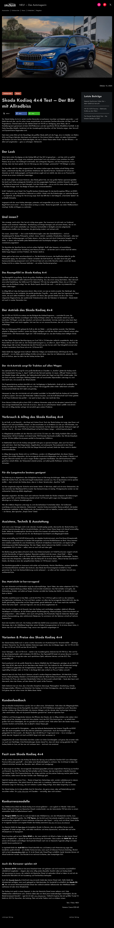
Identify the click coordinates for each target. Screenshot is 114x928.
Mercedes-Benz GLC (19, 852)
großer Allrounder (23, 791)
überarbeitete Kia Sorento (13, 873)
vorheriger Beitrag (8, 917)
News (25, 10)
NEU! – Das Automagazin (36, 4)
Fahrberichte (16, 10)
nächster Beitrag (73, 917)
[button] (8, 113)
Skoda (18, 93)
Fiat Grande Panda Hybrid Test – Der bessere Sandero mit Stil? (95, 117)
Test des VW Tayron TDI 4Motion (60, 822)
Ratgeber (42, 10)
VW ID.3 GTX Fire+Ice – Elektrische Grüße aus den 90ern (96, 110)
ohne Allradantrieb (40, 896)
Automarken (6, 10)
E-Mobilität (33, 10)
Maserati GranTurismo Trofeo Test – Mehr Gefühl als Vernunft (96, 102)
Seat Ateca (22, 827)
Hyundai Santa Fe (15, 880)
